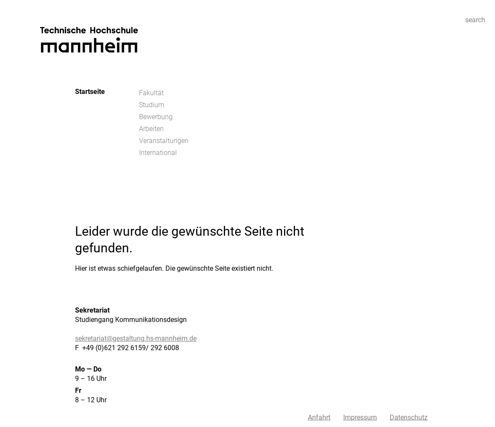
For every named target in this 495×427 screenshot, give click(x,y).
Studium (151, 105)
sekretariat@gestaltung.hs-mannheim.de (136, 338)
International (158, 153)
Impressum (360, 417)
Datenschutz (409, 417)
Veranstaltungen (163, 141)
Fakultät (151, 93)
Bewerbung (156, 117)
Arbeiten (151, 129)
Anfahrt (319, 417)
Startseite (90, 92)
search (475, 20)
